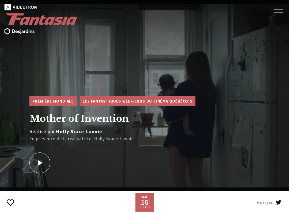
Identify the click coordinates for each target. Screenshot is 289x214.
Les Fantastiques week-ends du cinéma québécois (137, 101)
